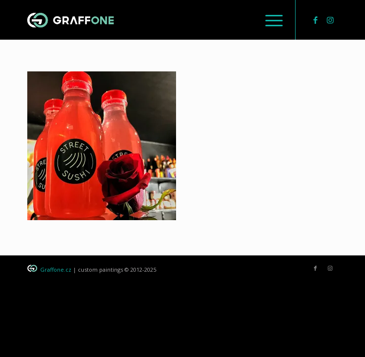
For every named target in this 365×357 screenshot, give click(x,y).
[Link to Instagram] (330, 19)
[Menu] (269, 20)
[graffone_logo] (151, 20)
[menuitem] (269, 20)
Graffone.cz (55, 269)
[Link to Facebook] (315, 19)
